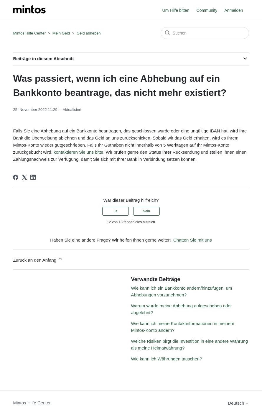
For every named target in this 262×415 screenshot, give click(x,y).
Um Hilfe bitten (176, 10)
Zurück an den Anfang (38, 259)
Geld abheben (89, 33)
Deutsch (238, 403)
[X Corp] (24, 177)
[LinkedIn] (33, 177)
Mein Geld (61, 33)
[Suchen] (205, 33)
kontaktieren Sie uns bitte (78, 152)
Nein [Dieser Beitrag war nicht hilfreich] (146, 211)
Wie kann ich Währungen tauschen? (166, 358)
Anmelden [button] (234, 10)
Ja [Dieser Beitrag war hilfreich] (116, 211)
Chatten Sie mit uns (192, 239)
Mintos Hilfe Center (29, 33)
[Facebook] (15, 177)
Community (207, 10)
